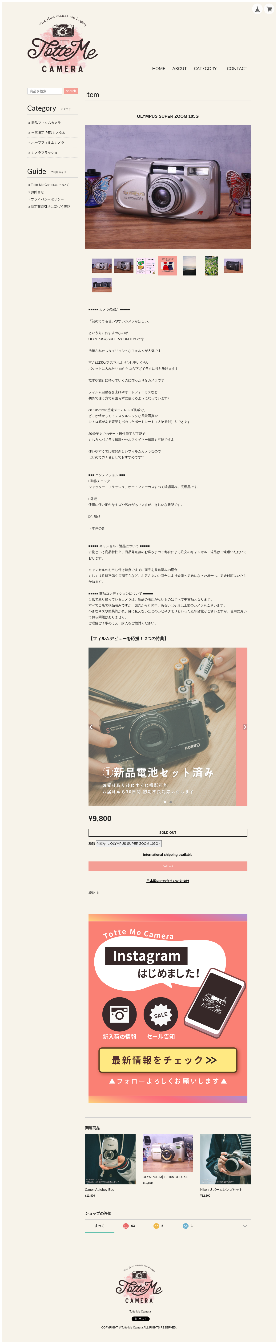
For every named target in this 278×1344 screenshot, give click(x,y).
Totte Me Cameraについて (50, 185)
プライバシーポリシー (47, 199)
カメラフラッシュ (44, 152)
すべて (100, 1226)
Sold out (168, 866)
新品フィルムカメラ (46, 123)
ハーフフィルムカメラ (47, 142)
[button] (206, 69)
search (71, 91)
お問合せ (37, 192)
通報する (94, 892)
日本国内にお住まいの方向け (167, 881)
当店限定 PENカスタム (48, 132)
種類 (92, 843)
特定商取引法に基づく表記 (50, 206)
